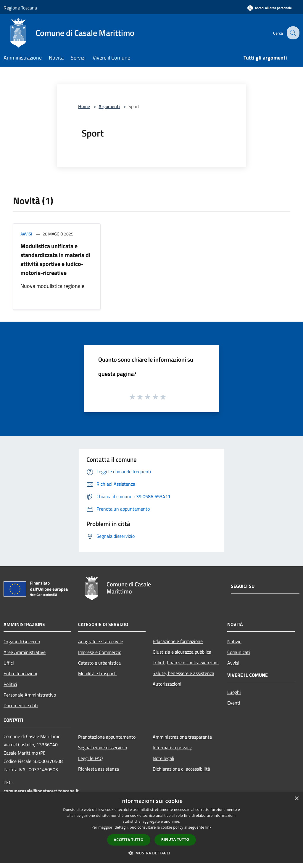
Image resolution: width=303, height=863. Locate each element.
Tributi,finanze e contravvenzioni (186, 662)
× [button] (296, 798)
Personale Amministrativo (30, 694)
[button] (151, 853)
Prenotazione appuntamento (107, 736)
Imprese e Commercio (99, 652)
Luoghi (234, 692)
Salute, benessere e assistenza (183, 673)
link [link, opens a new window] (208, 827)
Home (84, 106)
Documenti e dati (21, 705)
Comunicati (238, 652)
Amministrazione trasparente (182, 736)
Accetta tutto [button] (129, 839)
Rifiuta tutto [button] (175, 839)
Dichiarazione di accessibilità (181, 768)
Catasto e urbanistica (99, 662)
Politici (10, 684)
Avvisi (26, 234)
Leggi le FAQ (90, 758)
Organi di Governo (22, 641)
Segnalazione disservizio (102, 747)
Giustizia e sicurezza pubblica (182, 651)
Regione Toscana (20, 7)
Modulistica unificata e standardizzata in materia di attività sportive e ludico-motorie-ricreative (55, 259)
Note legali (163, 758)
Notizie (234, 641)
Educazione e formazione (178, 641)
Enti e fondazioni (20, 673)
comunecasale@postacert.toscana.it (41, 790)
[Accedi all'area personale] (269, 8)
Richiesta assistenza (98, 768)
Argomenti (109, 106)
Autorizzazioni (167, 683)
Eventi (233, 702)
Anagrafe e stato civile (100, 641)
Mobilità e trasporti (97, 673)
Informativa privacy (172, 747)
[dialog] (151, 827)
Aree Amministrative (25, 652)
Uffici (9, 662)
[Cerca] (292, 33)
